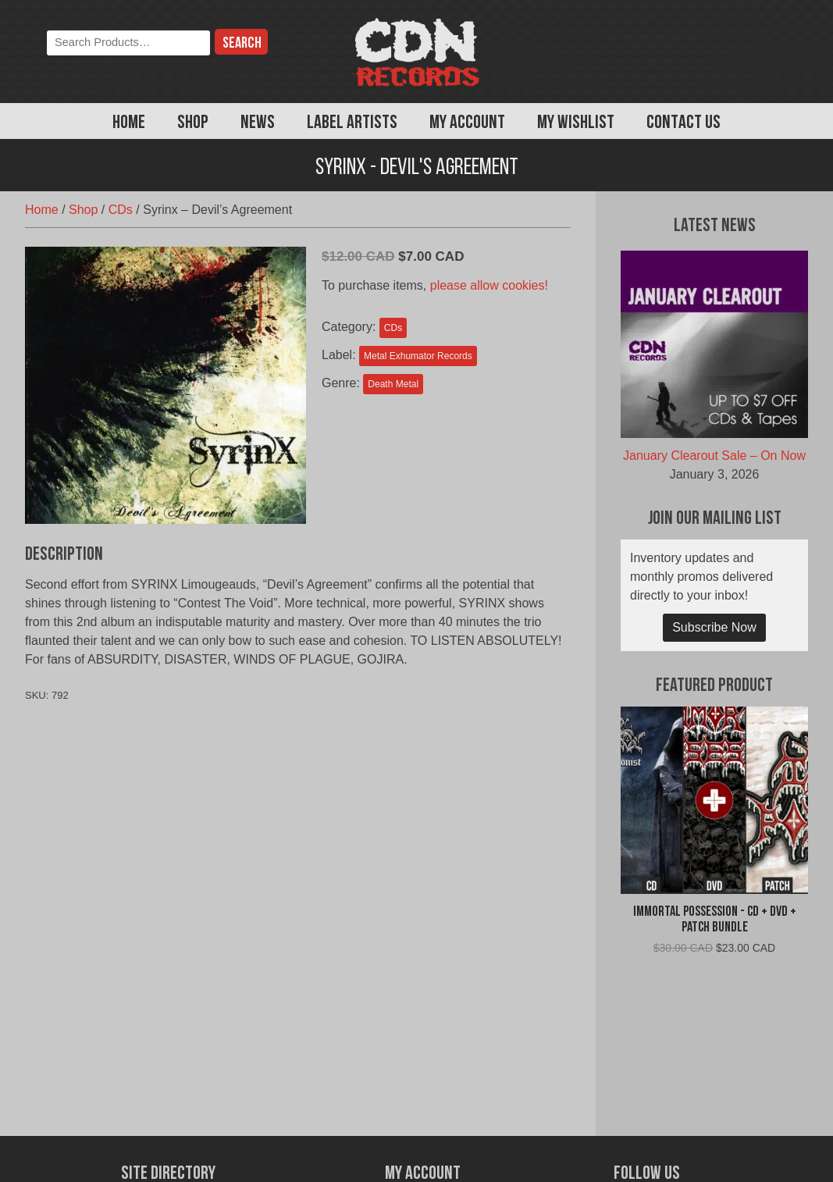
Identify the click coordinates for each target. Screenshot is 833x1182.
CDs (121, 209)
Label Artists (352, 123)
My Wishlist (575, 123)
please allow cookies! (489, 285)
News (257, 123)
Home (128, 123)
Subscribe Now (714, 627)
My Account (467, 123)
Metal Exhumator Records (418, 356)
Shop (192, 123)
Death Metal (393, 384)
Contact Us (683, 123)
